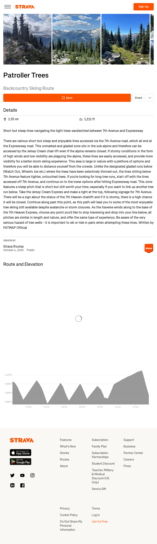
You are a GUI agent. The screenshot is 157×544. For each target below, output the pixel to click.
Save (67, 98)
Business (129, 446)
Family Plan (99, 446)
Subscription (100, 440)
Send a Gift (99, 489)
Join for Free (100, 522)
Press (127, 466)
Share (138, 98)
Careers (128, 459)
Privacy (65, 508)
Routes (64, 459)
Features (66, 440)
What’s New (68, 446)
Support (128, 440)
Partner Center (133, 453)
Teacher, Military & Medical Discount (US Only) (103, 476)
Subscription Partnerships (100, 455)
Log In (96, 515)
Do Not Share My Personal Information (71, 526)
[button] (27, 39)
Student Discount (103, 464)
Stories (64, 453)
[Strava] (25, 6)
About (64, 466)
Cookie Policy (69, 515)
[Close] (7, 7)
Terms (96, 508)
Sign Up (144, 7)
